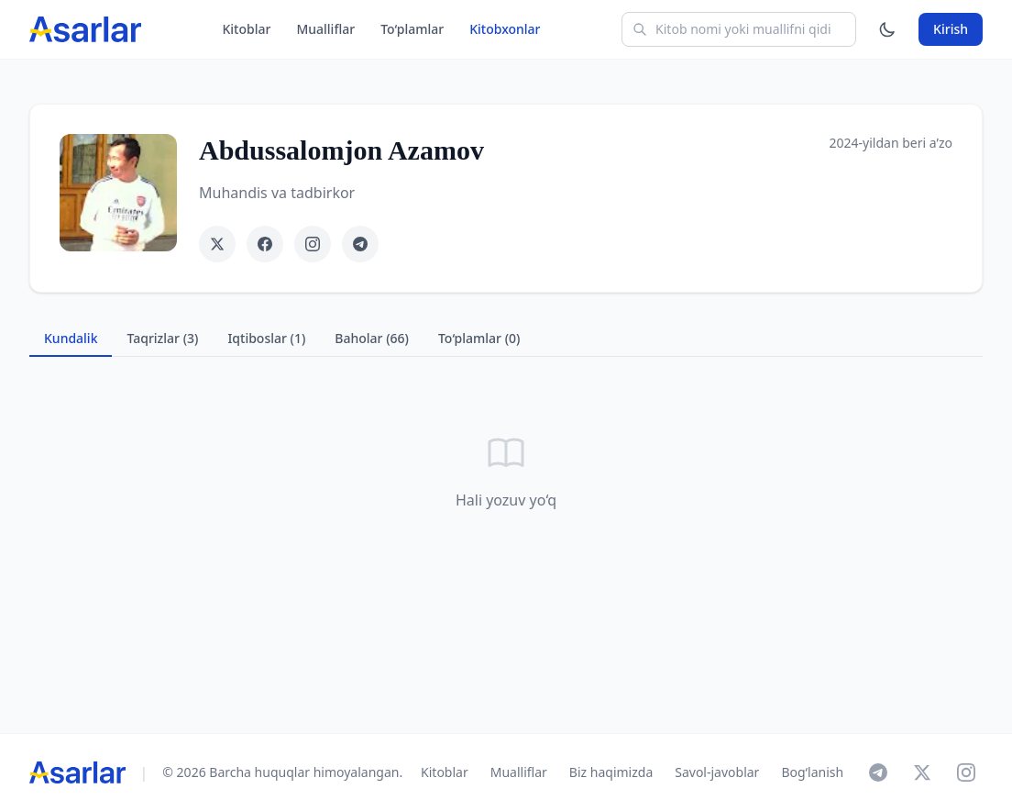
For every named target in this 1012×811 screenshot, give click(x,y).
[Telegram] (878, 772)
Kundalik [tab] (70, 338)
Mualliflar (325, 29)
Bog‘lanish (812, 772)
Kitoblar (246, 29)
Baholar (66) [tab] (372, 338)
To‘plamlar (412, 29)
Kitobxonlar (504, 29)
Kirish (950, 29)
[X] (922, 772)
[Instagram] (966, 772)
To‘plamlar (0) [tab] (479, 338)
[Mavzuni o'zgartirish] (887, 29)
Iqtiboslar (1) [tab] (266, 338)
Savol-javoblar (717, 772)
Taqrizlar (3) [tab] (162, 338)
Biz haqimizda (611, 772)
